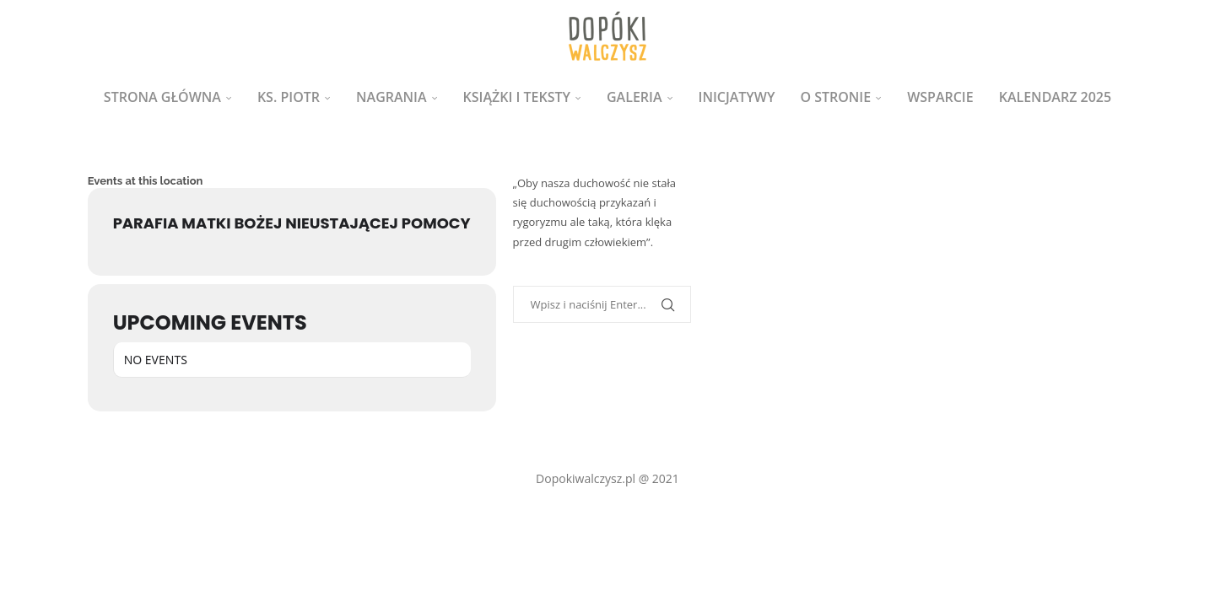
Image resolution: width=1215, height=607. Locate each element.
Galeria (634, 97)
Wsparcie (940, 97)
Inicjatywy (737, 97)
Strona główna (162, 97)
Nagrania (391, 97)
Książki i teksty (516, 97)
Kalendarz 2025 (1055, 97)
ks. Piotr (288, 97)
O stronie (835, 97)
